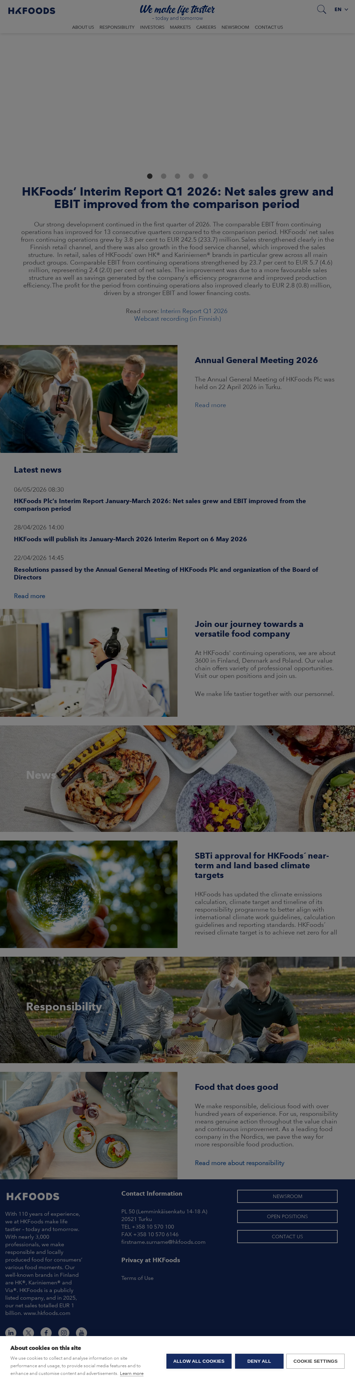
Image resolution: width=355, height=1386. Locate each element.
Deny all (258, 1361)
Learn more (132, 1373)
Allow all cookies (198, 1361)
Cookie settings (315, 1361)
